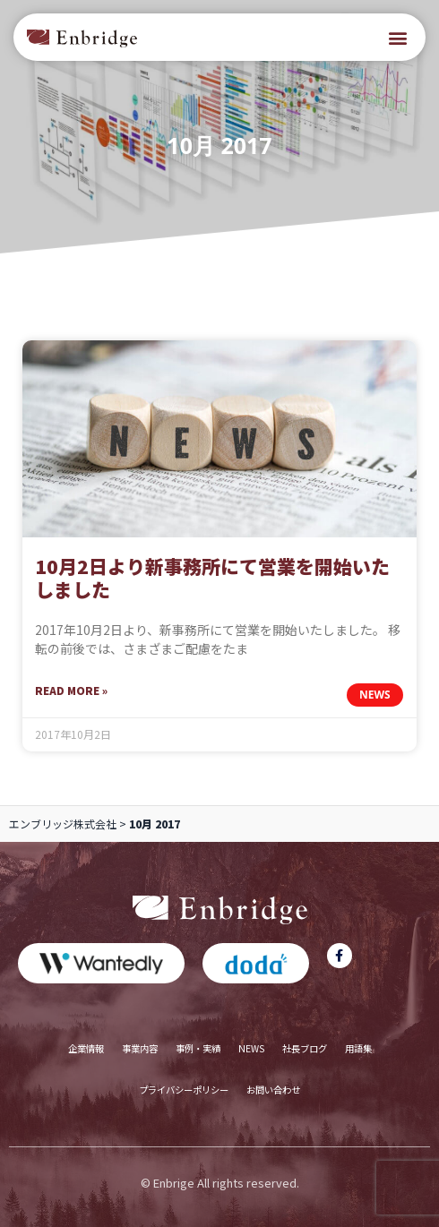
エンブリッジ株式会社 (62, 823)
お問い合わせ (273, 1089)
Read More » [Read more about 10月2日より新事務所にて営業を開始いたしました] (71, 690)
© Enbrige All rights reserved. (220, 1182)
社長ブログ (304, 1048)
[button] (397, 37)
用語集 (358, 1048)
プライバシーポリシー (183, 1089)
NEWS (251, 1048)
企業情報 (86, 1048)
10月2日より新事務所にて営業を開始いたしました (212, 578)
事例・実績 (198, 1048)
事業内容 (140, 1048)
